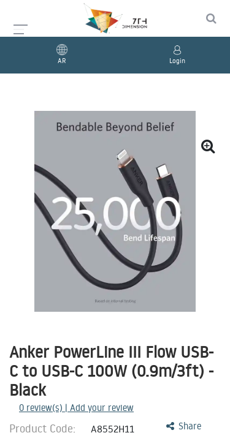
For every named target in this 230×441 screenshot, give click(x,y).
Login (177, 60)
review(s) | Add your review (76, 407)
